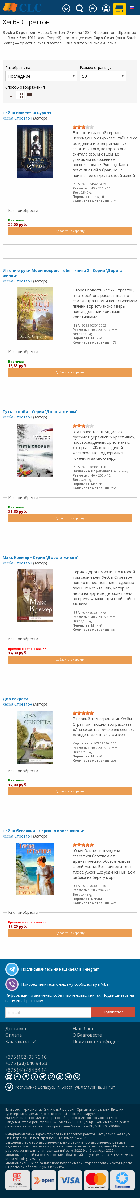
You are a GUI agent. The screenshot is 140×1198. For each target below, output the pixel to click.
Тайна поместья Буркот (27, 112)
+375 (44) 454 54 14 (26, 1070)
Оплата (13, 1035)
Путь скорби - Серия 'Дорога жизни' (40, 411)
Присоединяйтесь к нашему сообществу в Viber (65, 984)
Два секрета (15, 698)
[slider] (83, 127)
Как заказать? (20, 1042)
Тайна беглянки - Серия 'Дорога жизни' (43, 830)
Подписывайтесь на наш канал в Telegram (60, 969)
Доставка (15, 1029)
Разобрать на (41, 73)
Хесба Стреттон (17, 118)
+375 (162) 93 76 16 (26, 1057)
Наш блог (83, 1029)
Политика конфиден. (97, 1042)
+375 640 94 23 (26, 1063)
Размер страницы (103, 73)
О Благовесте (87, 1035)
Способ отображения (25, 92)
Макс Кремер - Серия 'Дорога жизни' (40, 557)
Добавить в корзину (70, 231)
